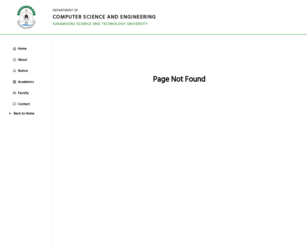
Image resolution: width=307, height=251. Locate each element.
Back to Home (21, 113)
